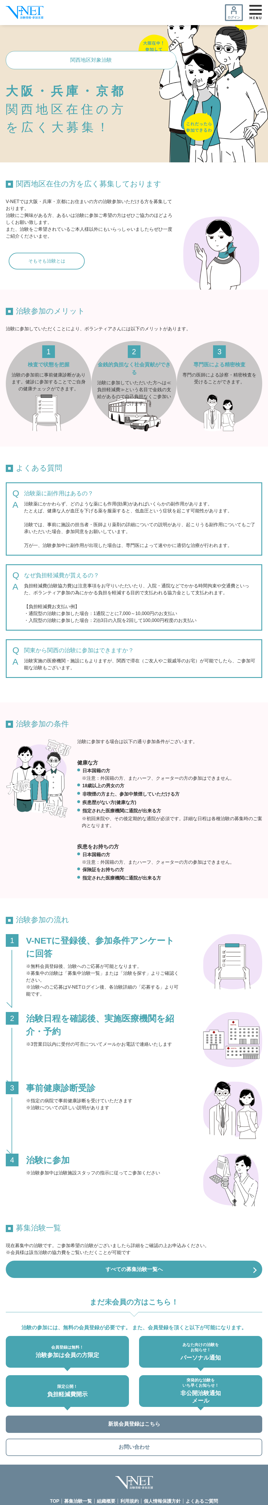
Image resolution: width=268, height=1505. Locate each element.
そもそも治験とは (46, 260)
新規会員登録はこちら (134, 1427)
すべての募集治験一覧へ (134, 1270)
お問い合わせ (134, 1452)
